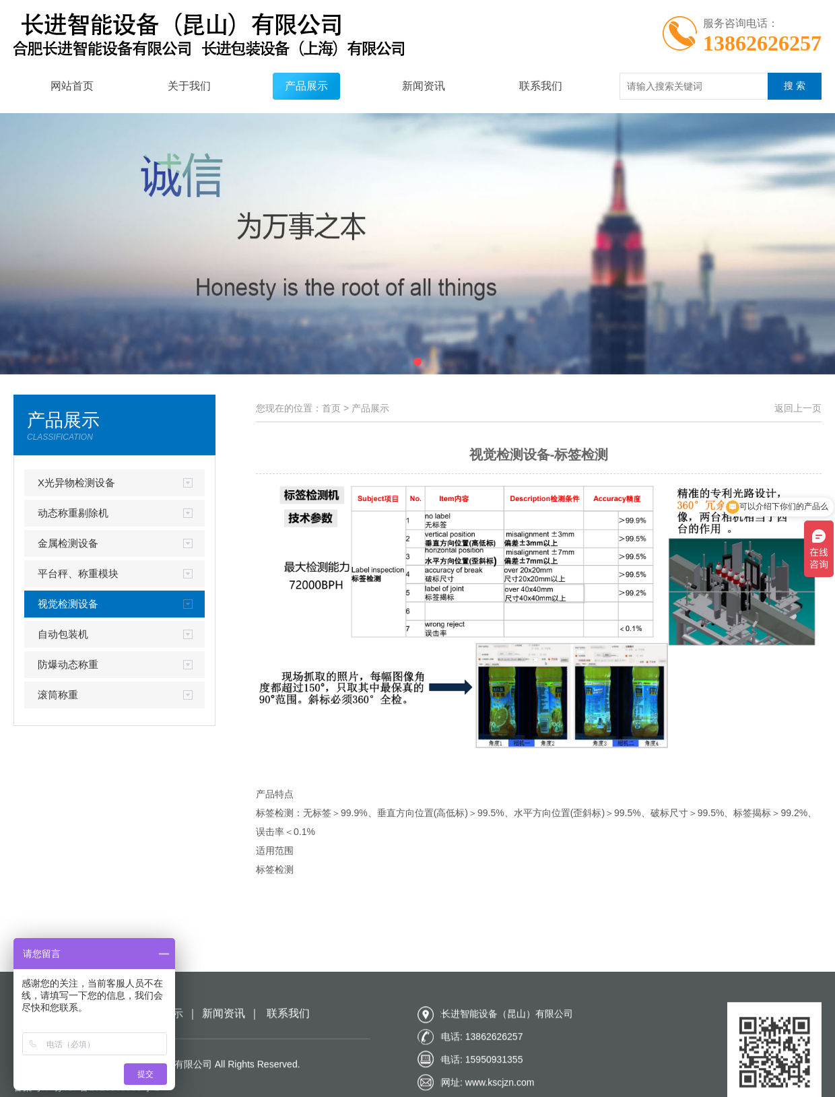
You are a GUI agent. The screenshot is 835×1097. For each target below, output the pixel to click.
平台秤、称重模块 (78, 573)
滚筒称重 (58, 694)
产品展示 (306, 86)
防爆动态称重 (68, 664)
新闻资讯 (423, 86)
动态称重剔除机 (73, 513)
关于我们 (189, 86)
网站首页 (72, 86)
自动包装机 (63, 634)
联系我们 (540, 86)
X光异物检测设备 (76, 482)
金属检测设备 (68, 543)
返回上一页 (798, 408)
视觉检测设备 (68, 603)
